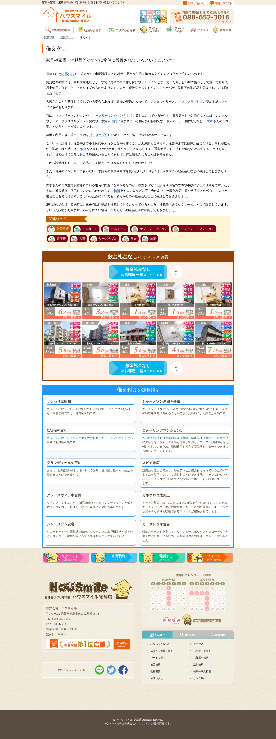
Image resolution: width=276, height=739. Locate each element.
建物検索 (198, 664)
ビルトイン (149, 82)
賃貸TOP (49, 37)
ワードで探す (157, 657)
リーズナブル (98, 135)
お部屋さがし (70, 557)
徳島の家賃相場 (202, 671)
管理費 (112, 121)
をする (118, 557)
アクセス (198, 643)
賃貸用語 (63, 228)
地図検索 (155, 664)
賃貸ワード (67, 37)
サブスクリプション (192, 101)
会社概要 (155, 671)
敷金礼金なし (138, 269)
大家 (210, 121)
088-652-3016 (166, 557)
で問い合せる (214, 557)
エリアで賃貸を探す (161, 650)
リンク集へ (199, 678)
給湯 (117, 190)
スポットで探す (202, 650)
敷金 (83, 149)
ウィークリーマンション (106, 115)
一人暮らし (66, 73)
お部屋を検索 (200, 657)
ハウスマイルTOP (160, 643)
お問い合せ (156, 678)
